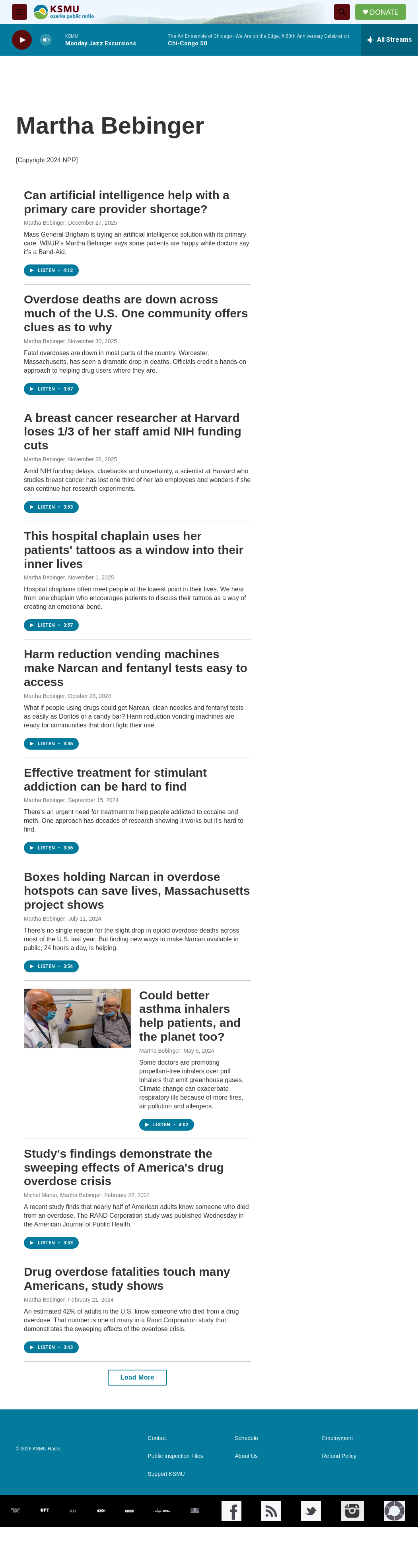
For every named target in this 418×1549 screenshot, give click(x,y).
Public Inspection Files (175, 1456)
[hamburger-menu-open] (19, 12)
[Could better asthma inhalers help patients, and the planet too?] (77, 1018)
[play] (22, 40)
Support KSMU (166, 1474)
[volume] (45, 40)
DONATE (384, 12)
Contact (157, 1438)
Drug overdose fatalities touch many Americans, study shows (127, 1278)
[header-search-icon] (342, 12)
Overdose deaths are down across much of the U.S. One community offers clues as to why (136, 313)
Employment (337, 1438)
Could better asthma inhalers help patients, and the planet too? (190, 1016)
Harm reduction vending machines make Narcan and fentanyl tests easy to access (135, 667)
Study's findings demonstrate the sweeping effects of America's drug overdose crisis (124, 1167)
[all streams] (389, 40)
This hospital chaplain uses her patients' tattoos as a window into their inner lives (133, 549)
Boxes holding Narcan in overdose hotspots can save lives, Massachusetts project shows (137, 890)
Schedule (246, 1438)
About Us (246, 1456)
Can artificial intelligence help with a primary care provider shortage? (126, 202)
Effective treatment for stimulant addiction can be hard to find (115, 779)
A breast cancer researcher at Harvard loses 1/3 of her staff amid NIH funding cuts (132, 431)
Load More (137, 1377)
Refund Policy (339, 1456)
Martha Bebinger (44, 223)
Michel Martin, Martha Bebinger (62, 1195)
